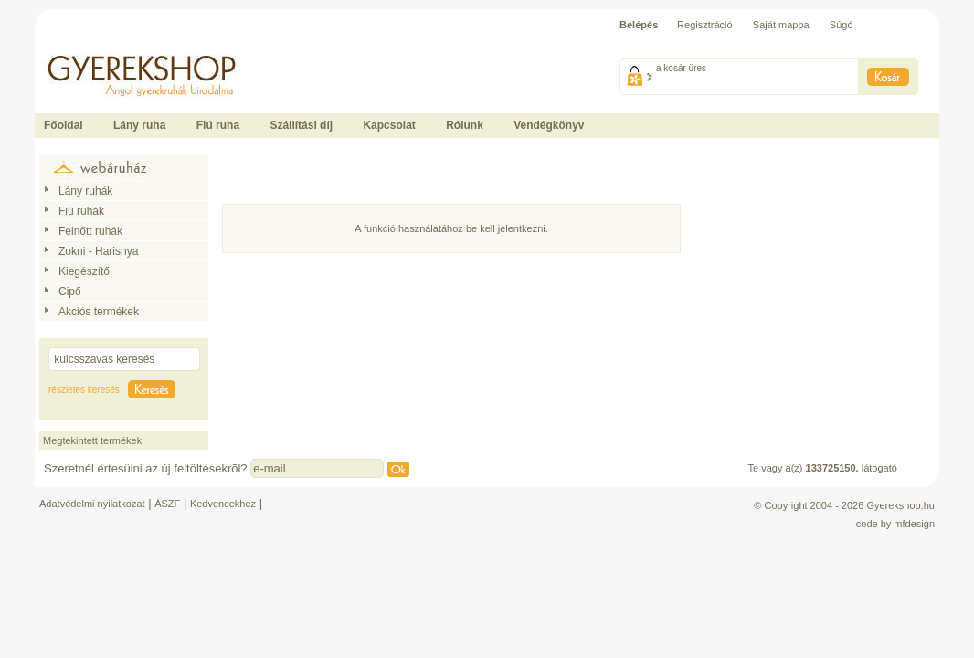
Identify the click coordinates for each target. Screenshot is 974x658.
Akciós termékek (98, 311)
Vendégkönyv (548, 125)
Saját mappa (781, 24)
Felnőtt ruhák (90, 231)
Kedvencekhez (223, 503)
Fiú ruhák (81, 211)
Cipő (69, 291)
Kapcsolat (389, 125)
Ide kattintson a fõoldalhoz (93, 45)
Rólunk (464, 125)
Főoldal (63, 125)
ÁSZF (167, 503)
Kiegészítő (84, 271)
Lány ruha (139, 125)
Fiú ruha (217, 125)
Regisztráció (705, 24)
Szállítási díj (301, 125)
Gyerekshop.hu (900, 505)
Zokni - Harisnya (98, 251)
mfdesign (914, 523)
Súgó (841, 24)
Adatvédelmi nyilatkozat (92, 503)
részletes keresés (84, 390)
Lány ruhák (85, 191)
